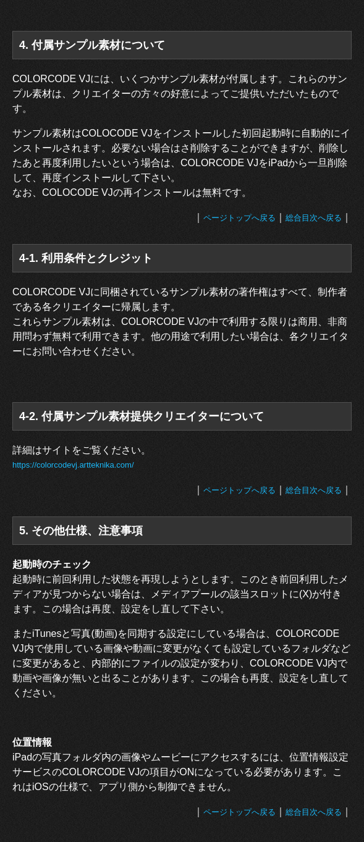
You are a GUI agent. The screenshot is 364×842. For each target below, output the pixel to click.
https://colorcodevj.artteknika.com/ (73, 464)
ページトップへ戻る (239, 217)
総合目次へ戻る (314, 217)
